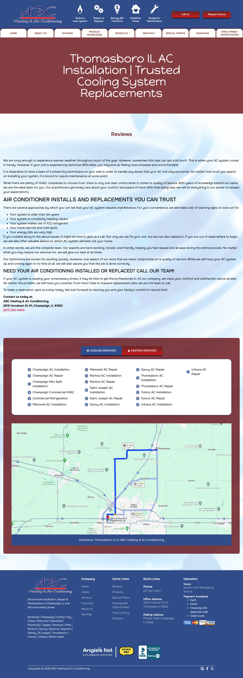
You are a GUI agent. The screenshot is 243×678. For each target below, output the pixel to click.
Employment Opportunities (229, 33)
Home (13, 33)
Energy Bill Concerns (117, 19)
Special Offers (175, 33)
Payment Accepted (196, 596)
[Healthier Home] (136, 9)
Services (149, 33)
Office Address (152, 599)
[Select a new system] (80, 9)
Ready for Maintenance (154, 19)
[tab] (101, 351)
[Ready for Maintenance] (154, 9)
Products (122, 33)
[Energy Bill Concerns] (117, 9)
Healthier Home (135, 19)
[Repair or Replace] (99, 9)
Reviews (67, 33)
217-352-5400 (152, 591)
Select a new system (80, 19)
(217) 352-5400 (14, 310)
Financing (202, 33)
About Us (41, 33)
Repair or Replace (98, 19)
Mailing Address (153, 614)
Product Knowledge (94, 33)
